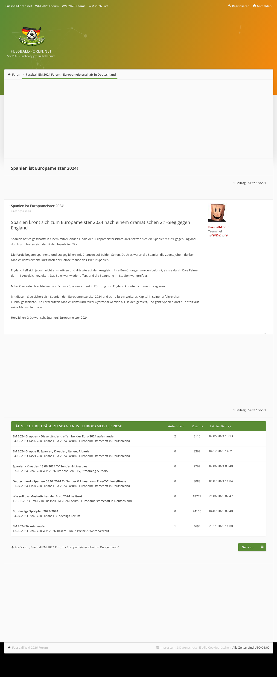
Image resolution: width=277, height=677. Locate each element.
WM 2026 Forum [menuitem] (47, 6)
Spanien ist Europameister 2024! (44, 168)
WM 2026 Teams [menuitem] (73, 6)
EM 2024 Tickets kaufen (30, 526)
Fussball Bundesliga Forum (61, 516)
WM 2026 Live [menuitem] (98, 6)
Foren (16, 74)
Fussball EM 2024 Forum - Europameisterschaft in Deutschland (71, 74)
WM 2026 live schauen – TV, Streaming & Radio (75, 471)
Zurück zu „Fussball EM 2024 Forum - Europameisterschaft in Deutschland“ (67, 547)
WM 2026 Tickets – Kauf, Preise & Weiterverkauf (76, 531)
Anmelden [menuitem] (264, 6)
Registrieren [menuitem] (241, 6)
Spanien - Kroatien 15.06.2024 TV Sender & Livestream (51, 466)
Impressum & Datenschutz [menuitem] (178, 647)
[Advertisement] (138, 119)
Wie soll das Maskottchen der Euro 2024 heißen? (47, 496)
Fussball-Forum (219, 227)
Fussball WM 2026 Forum (30, 647)
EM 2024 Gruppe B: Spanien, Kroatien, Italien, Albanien (52, 451)
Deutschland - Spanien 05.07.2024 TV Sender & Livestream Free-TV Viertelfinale (69, 481)
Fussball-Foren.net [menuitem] (19, 6)
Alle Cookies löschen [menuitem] (216, 647)
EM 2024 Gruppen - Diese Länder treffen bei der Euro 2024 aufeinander (64, 436)
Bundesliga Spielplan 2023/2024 (35, 511)
